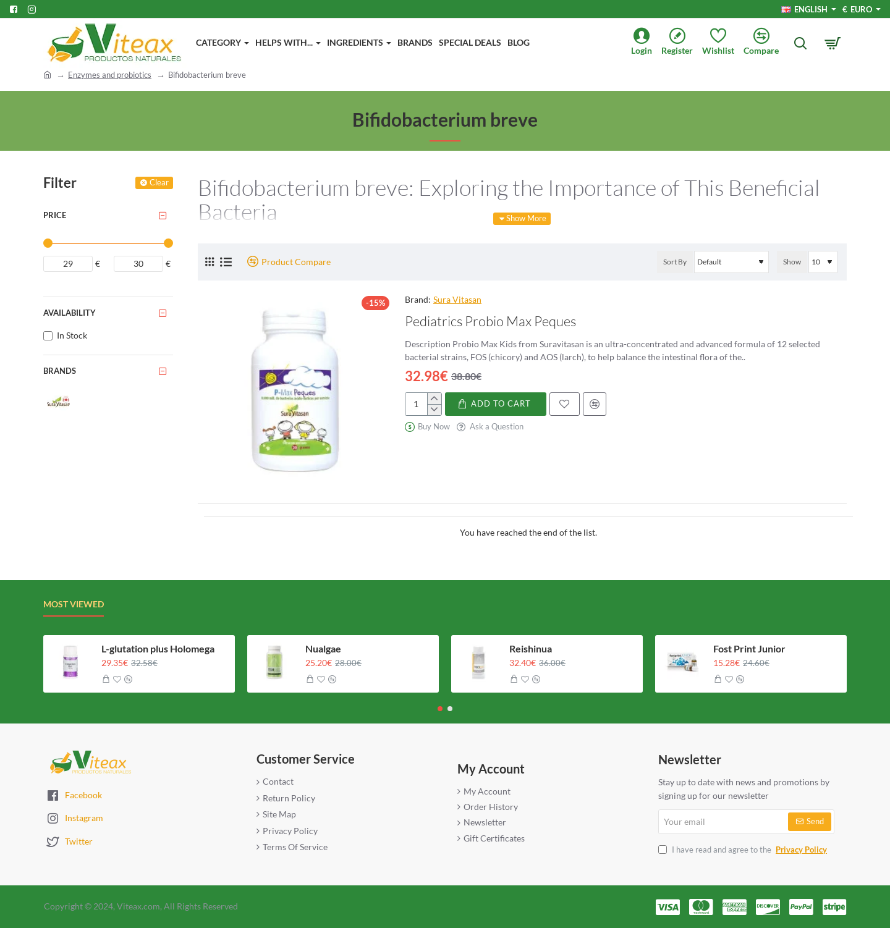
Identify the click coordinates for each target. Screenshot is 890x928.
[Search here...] (800, 43)
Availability (69, 313)
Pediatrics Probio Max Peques (490, 321)
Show (792, 261)
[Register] (681, 43)
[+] (434, 398)
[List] (226, 262)
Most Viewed (73, 604)
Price (54, 215)
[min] (68, 264)
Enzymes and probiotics (109, 75)
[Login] (646, 43)
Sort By (675, 261)
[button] (495, 404)
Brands (59, 371)
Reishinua (530, 648)
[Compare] (766, 43)
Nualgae (323, 648)
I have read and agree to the (743, 849)
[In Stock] (48, 335)
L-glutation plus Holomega (157, 648)
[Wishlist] (723, 43)
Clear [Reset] (159, 182)
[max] (138, 264)
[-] (434, 409)
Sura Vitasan (457, 299)
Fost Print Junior (749, 648)
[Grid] (209, 262)
